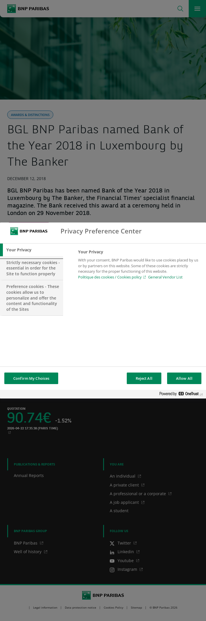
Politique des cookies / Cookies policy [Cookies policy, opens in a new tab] (110, 277)
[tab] (31, 250)
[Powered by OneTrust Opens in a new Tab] (181, 395)
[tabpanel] (139, 266)
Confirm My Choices (31, 378)
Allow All (184, 378)
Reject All (144, 378)
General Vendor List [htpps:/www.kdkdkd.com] (165, 277)
